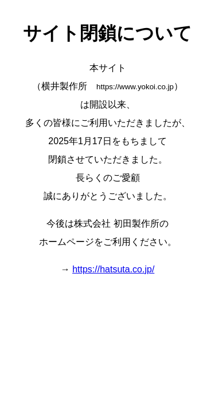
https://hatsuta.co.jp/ (113, 269)
